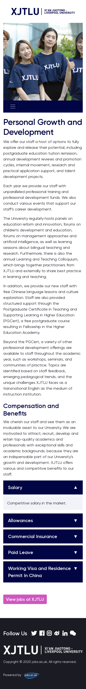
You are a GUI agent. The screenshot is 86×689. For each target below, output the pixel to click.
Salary (15, 487)
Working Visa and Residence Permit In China (39, 571)
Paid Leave (20, 552)
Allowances (20, 520)
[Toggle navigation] (13, 106)
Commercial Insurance (32, 536)
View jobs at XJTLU (25, 599)
